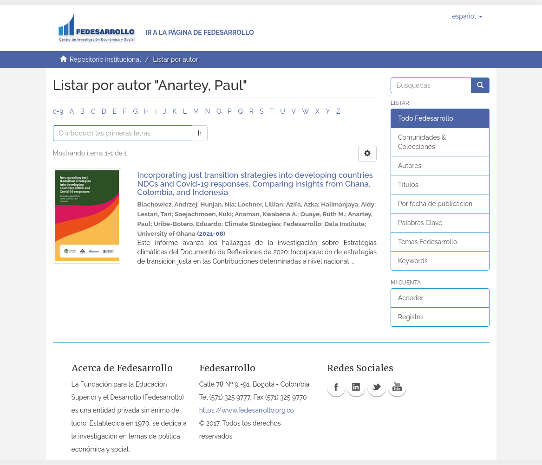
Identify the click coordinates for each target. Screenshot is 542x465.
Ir (200, 133)
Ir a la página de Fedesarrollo (199, 32)
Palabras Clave (420, 222)
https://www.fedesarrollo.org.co (246, 410)
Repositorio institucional (105, 59)
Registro (410, 317)
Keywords (413, 261)
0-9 (58, 111)
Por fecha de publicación (435, 203)
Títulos (408, 184)
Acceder (411, 298)
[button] (467, 16)
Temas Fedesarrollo (427, 241)
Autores (409, 165)
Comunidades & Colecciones (422, 142)
